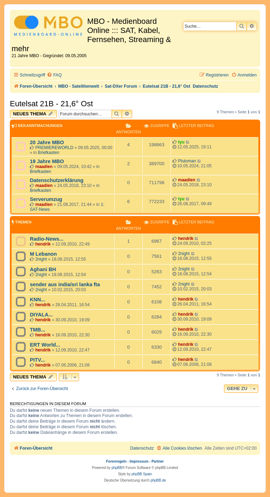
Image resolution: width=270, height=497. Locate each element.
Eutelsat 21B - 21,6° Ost (51, 103)
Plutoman (187, 161)
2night (41, 259)
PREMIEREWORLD (54, 147)
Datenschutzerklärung (56, 180)
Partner (158, 461)
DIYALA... (41, 314)
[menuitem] (54, 75)
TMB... (37, 330)
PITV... (37, 360)
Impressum (139, 461)
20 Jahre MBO (47, 142)
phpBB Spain (141, 474)
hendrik (43, 244)
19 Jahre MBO (47, 161)
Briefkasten (48, 152)
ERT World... (45, 345)
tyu (181, 142)
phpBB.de (158, 480)
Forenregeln (116, 461)
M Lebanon (43, 254)
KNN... (37, 299)
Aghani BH (43, 269)
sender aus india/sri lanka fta (65, 284)
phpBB (116, 468)
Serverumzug (46, 199)
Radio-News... (46, 239)
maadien (43, 166)
